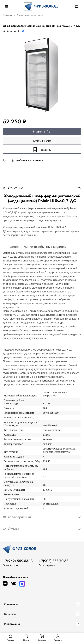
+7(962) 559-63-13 (18, 560)
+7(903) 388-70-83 (53, 560)
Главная (7, 15)
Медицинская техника (30, 15)
